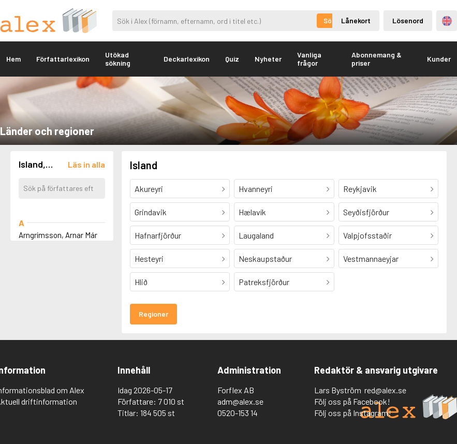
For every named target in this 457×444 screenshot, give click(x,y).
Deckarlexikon (187, 58)
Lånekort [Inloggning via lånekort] (356, 20)
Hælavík (252, 212)
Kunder (439, 58)
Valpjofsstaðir (367, 235)
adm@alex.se (240, 401)
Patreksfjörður (264, 282)
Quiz (232, 58)
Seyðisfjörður (366, 212)
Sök (329, 21)
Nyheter (268, 58)
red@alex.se (385, 390)
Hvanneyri (256, 189)
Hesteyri (149, 258)
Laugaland (256, 235)
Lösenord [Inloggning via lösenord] (407, 20)
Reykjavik (360, 189)
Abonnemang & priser (376, 58)
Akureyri (149, 189)
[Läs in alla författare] (86, 164)
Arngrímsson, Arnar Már (58, 235)
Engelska (447, 21)
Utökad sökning (117, 58)
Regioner (153, 313)
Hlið (141, 282)
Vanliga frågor (309, 58)
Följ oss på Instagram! (352, 413)
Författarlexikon (63, 58)
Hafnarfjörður (158, 235)
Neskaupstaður (265, 258)
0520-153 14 (237, 413)
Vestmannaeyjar (371, 258)
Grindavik (151, 212)
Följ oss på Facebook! (352, 401)
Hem (13, 58)
